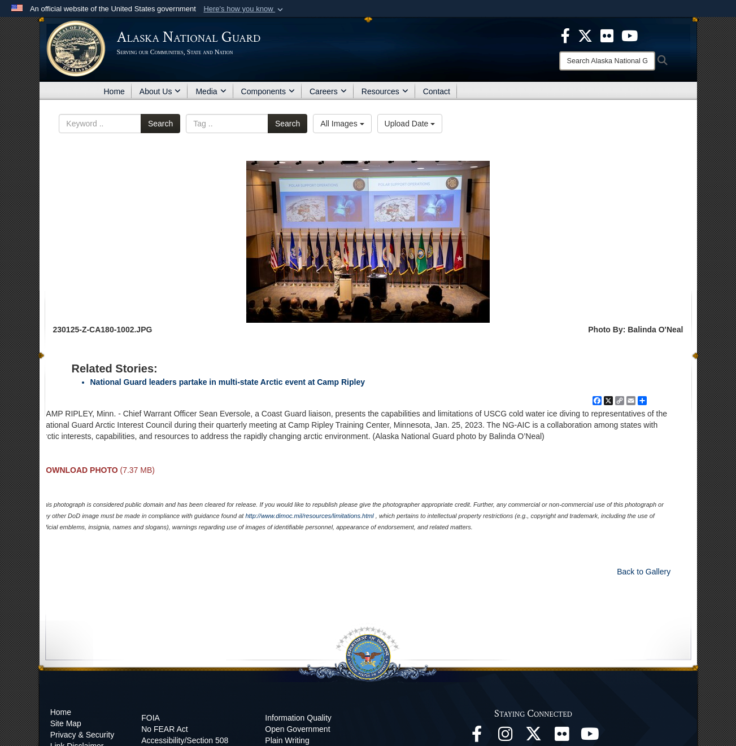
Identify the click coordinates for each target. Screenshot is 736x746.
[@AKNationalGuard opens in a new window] (533, 736)
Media (210, 91)
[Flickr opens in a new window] (561, 736)
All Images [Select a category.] (342, 123)
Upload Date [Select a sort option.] (410, 123)
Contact (436, 91)
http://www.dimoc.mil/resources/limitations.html (309, 515)
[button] (244, 9)
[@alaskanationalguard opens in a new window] (505, 736)
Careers (328, 91)
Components (268, 91)
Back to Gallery (643, 571)
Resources (385, 91)
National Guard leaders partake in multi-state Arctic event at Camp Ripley (227, 382)
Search (160, 123)
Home (114, 91)
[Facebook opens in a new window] (477, 736)
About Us (160, 91)
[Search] (607, 61)
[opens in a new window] (565, 35)
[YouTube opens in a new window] (590, 736)
